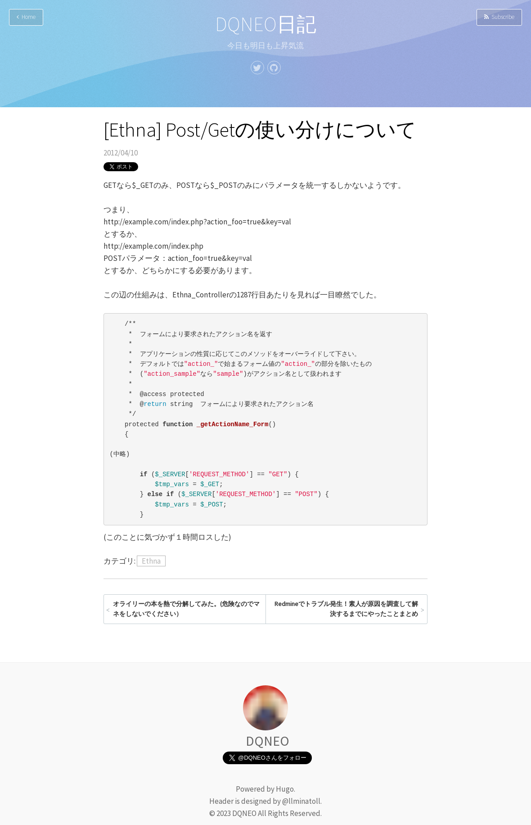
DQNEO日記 (265, 24)
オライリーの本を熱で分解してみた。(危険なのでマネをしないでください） (186, 609)
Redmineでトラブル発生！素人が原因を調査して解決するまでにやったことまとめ (346, 609)
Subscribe (499, 17)
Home (26, 17)
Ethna (151, 561)
